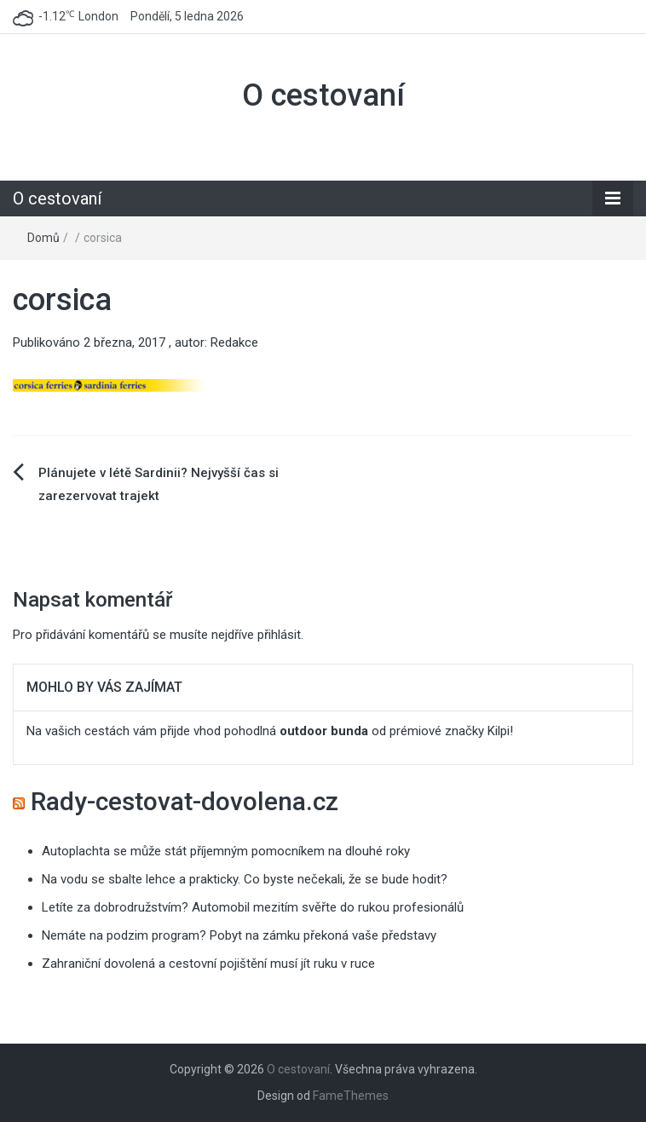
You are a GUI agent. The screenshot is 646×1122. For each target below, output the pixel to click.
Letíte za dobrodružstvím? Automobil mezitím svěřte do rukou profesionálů (253, 907)
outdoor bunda (324, 731)
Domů (43, 238)
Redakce (234, 342)
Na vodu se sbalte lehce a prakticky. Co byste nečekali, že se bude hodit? (244, 879)
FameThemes (351, 1095)
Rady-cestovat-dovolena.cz (184, 801)
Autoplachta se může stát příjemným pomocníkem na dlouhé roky (226, 851)
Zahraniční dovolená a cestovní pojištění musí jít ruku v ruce (208, 963)
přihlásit (279, 634)
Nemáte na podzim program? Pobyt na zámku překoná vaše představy (239, 935)
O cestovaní (323, 95)
